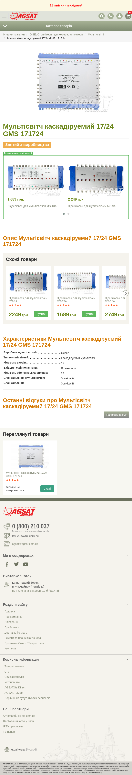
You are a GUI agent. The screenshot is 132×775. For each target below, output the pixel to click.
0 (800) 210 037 (31, 526)
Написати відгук (116, 414)
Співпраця (11, 622)
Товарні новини (14, 666)
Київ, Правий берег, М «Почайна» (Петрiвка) (28, 584)
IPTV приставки (13, 726)
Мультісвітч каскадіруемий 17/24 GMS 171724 (26, 474)
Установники (12, 682)
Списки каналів (14, 676)
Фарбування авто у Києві (18, 721)
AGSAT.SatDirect (15, 687)
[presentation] (126, 293)
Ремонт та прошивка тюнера (23, 637)
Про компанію (13, 616)
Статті (8, 671)
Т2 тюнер (9, 731)
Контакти (10, 648)
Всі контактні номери (25, 536)
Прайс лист (12, 627)
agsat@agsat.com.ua (25, 543)
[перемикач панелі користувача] (119, 16)
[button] (63, 214)
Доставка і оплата (16, 632)
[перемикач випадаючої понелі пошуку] (101, 16)
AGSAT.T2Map (14, 692)
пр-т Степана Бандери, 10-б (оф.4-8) (35, 590)
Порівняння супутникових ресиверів (27, 698)
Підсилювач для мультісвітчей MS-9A (92, 206)
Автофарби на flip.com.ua (19, 715)
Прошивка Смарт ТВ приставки (24, 643)
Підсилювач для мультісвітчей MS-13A (31, 206)
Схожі (47, 488)
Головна (10, 611)
